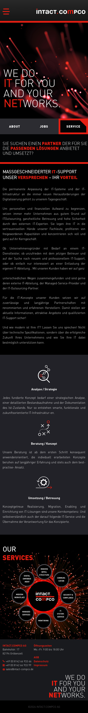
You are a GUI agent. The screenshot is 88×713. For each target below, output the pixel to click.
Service (73, 126)
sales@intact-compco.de (19, 669)
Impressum (40, 665)
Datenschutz (41, 661)
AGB (36, 657)
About (14, 126)
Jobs (44, 126)
